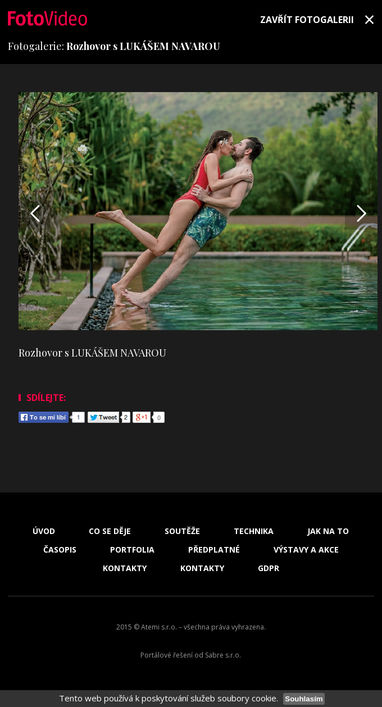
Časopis (59, 550)
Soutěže (182, 531)
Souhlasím (303, 699)
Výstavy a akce (306, 550)
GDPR (268, 568)
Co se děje (110, 531)
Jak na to (328, 531)
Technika (254, 531)
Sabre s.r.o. (223, 655)
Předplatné (214, 550)
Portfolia (132, 550)
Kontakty (125, 568)
